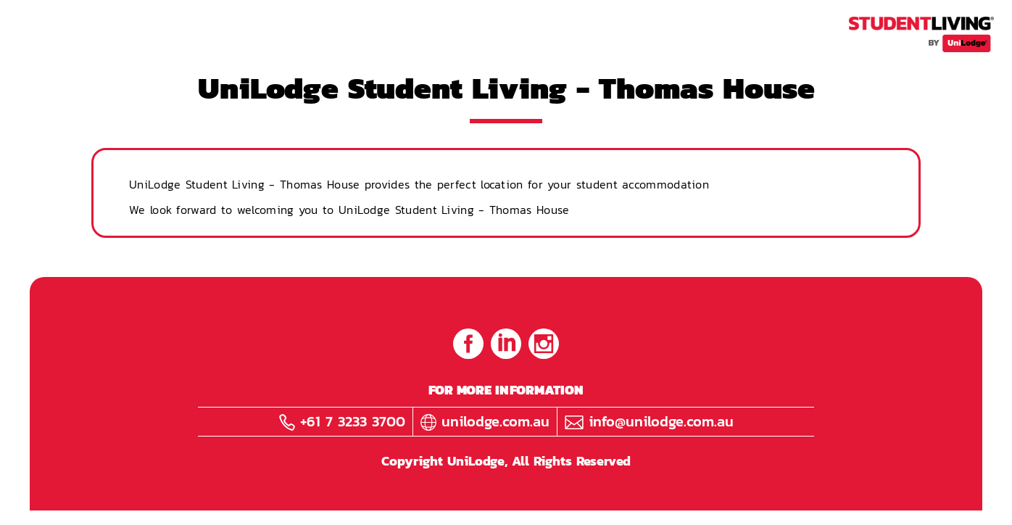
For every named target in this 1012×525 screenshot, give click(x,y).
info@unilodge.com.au (649, 421)
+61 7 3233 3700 (342, 421)
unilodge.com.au (484, 421)
